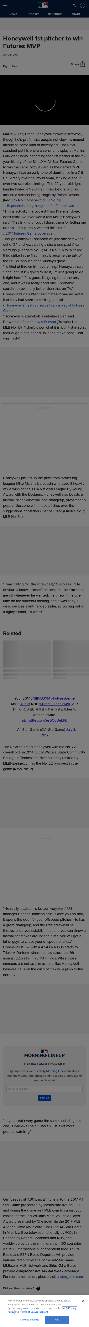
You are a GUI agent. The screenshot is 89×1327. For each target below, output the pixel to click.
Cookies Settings (29, 1319)
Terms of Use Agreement (34, 1312)
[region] (44, 1311)
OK (57, 1319)
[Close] (83, 1301)
